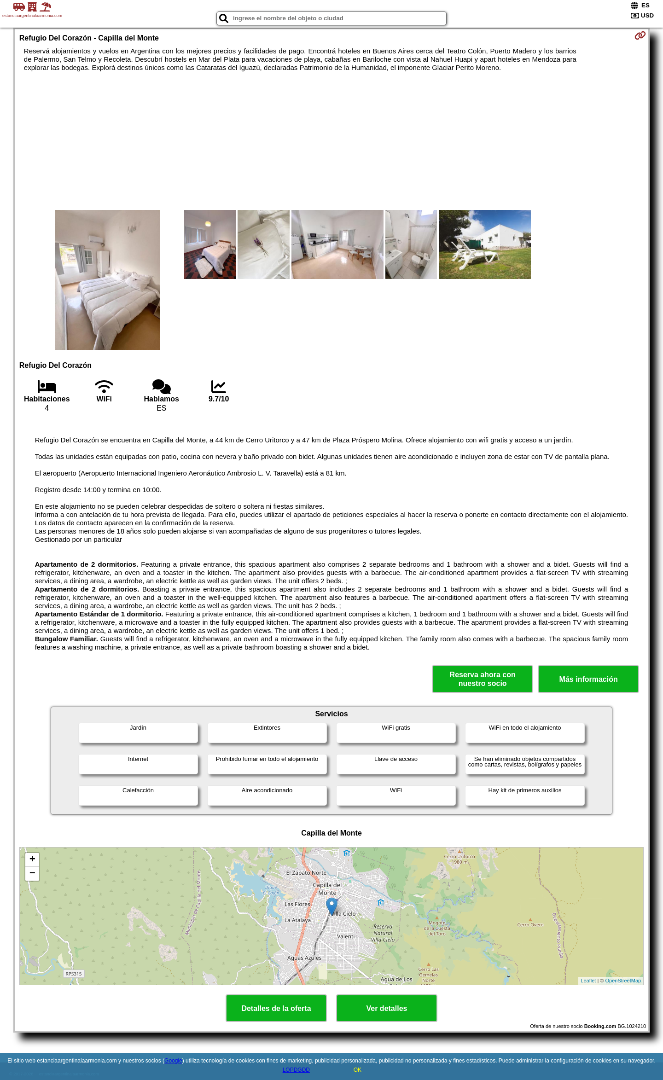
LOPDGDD (296, 1070)
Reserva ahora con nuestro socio (483, 679)
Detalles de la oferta (276, 1008)
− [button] (32, 874)
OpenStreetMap (623, 980)
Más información (588, 679)
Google (173, 1060)
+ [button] (32, 860)
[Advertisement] (331, 140)
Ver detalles (386, 1008)
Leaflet (588, 980)
